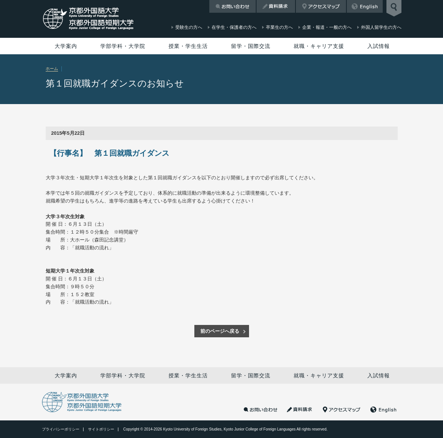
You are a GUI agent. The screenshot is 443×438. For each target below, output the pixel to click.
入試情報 (378, 46)
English (365, 6)
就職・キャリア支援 (319, 46)
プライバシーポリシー (60, 429)
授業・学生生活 (188, 46)
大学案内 (66, 46)
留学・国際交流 (250, 46)
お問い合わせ (232, 6)
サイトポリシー (101, 429)
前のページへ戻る (219, 331)
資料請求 (276, 6)
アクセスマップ (321, 6)
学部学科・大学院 (122, 46)
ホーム (52, 68)
